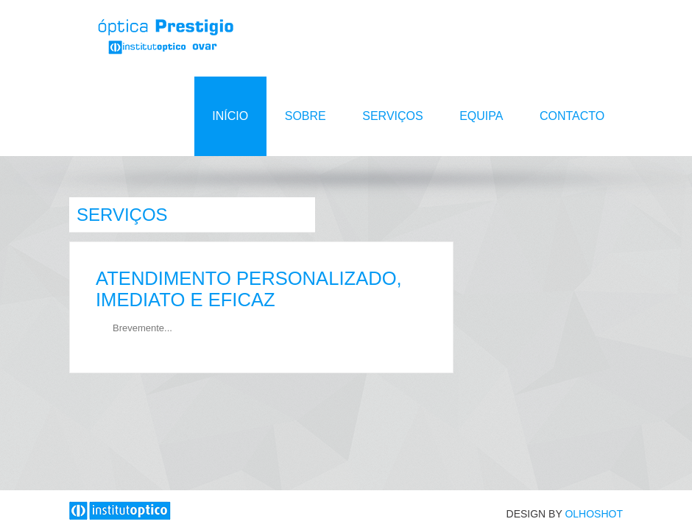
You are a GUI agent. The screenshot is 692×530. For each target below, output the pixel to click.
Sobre (307, 116)
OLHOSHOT (594, 514)
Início (234, 116)
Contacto (572, 116)
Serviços (394, 116)
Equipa (482, 116)
